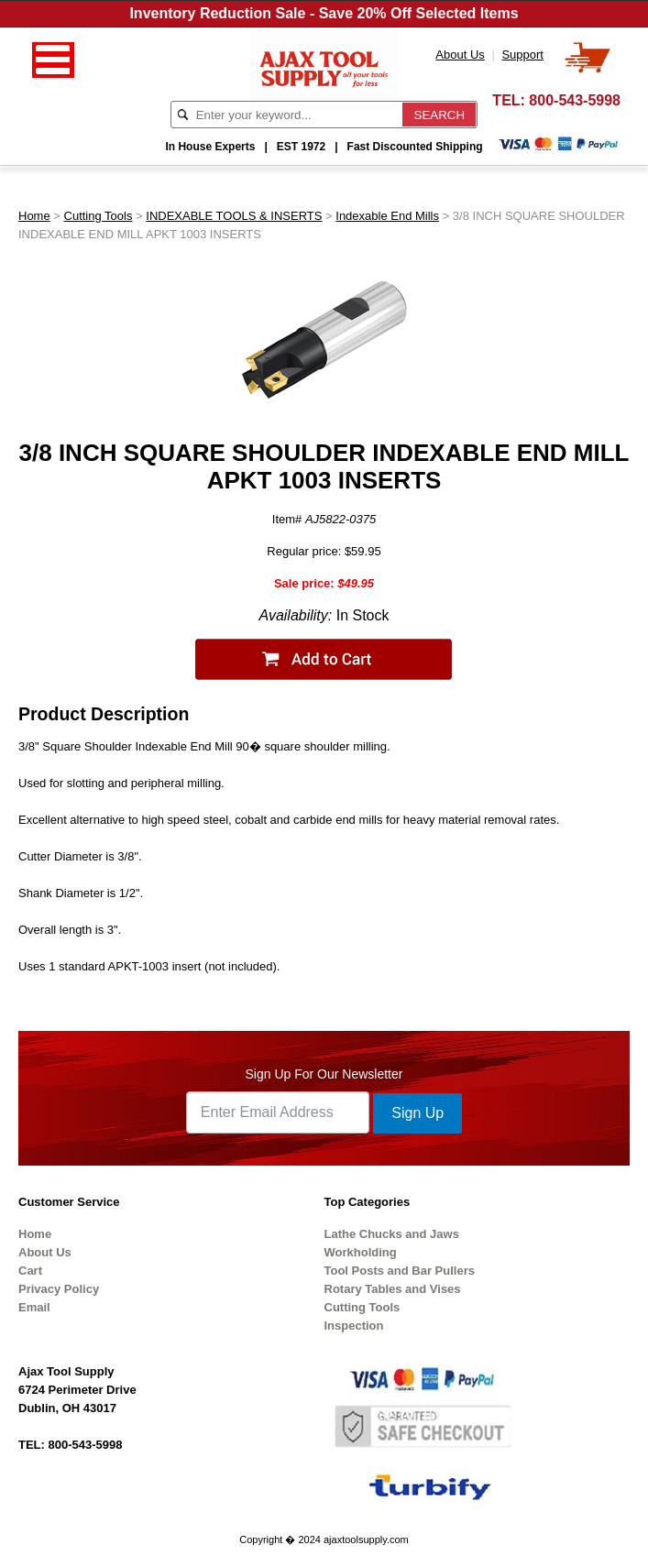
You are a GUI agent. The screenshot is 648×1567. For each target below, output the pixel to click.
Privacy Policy (58, 1289)
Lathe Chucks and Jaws (391, 1234)
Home (34, 216)
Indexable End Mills (387, 216)
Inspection (354, 1325)
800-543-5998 (575, 100)
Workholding (360, 1252)
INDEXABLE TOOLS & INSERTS (234, 216)
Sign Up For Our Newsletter (324, 1074)
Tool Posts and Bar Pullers (399, 1270)
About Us (44, 1252)
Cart (30, 1270)
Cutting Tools (98, 216)
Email (34, 1307)
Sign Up (417, 1113)
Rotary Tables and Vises (392, 1289)
